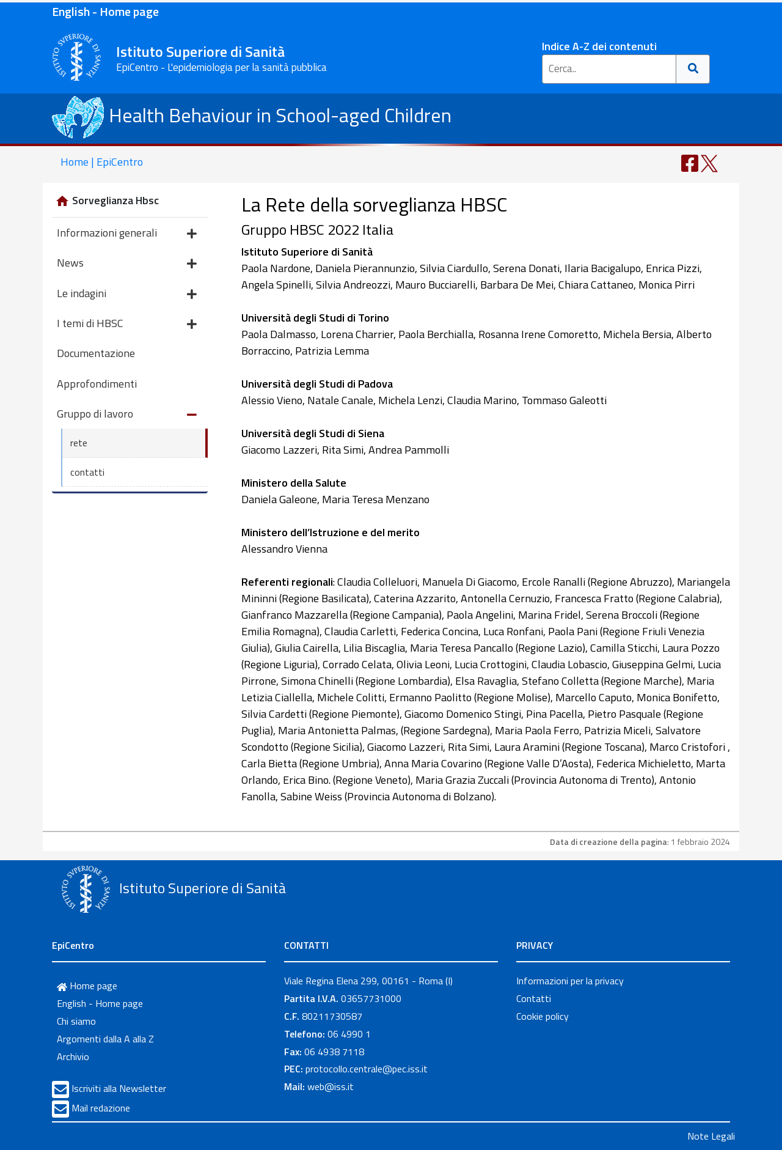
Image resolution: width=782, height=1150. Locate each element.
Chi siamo (76, 1021)
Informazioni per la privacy (570, 980)
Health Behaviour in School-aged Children (251, 115)
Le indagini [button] (127, 294)
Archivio (73, 1056)
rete (78, 442)
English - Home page (105, 11)
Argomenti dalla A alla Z (105, 1038)
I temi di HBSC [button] (127, 324)
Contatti (533, 998)
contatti (87, 472)
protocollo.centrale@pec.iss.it (366, 1068)
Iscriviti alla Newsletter (118, 1088)
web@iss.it (330, 1086)
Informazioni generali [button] (127, 233)
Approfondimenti (97, 383)
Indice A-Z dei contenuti (599, 46)
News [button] (127, 263)
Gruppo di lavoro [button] (127, 414)
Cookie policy (542, 1016)
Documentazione (96, 353)
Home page (87, 985)
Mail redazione (100, 1107)
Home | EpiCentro (101, 161)
